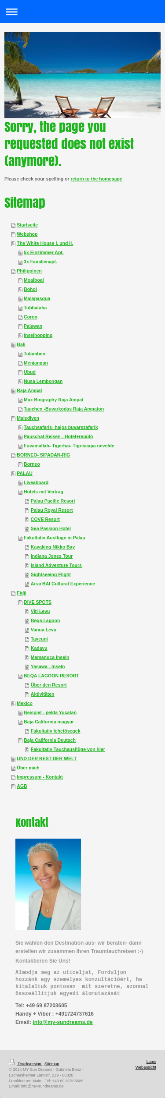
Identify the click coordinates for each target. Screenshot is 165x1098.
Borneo (32, 464)
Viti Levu (40, 611)
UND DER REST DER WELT (47, 758)
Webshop (27, 234)
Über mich (28, 767)
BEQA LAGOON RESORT (51, 675)
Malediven (28, 418)
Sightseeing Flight (51, 574)
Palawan (33, 326)
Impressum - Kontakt (39, 776)
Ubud (30, 372)
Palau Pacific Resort (53, 500)
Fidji (21, 592)
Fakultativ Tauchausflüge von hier (68, 749)
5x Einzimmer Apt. (44, 252)
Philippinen (29, 270)
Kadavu (39, 648)
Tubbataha (35, 307)
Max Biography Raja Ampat (54, 399)
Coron (30, 316)
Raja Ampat (29, 390)
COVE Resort (45, 519)
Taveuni (39, 638)
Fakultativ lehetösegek (56, 730)
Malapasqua (37, 298)
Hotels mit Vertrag (43, 491)
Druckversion (25, 1064)
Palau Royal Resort (52, 510)
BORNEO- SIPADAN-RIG (43, 454)
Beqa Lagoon (45, 620)
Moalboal (34, 280)
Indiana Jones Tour (52, 556)
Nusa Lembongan (43, 381)
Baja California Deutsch (50, 740)
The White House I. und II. (45, 243)
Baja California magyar (49, 721)
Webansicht (146, 1067)
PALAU (24, 473)
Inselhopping (38, 335)
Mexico (25, 703)
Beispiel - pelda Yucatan (50, 712)
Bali (21, 344)
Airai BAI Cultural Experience (63, 583)
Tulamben (34, 353)
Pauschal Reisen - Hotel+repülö (58, 436)
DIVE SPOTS (37, 602)
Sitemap (51, 1064)
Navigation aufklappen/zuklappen (82, 11)
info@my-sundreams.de (62, 1022)
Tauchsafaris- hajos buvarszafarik (61, 427)
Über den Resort (49, 684)
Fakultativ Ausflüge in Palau (54, 537)
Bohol (30, 289)
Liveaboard (36, 482)
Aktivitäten (43, 694)
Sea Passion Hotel (51, 528)
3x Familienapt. (40, 261)
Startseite (27, 224)
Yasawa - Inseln (48, 666)
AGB (22, 786)
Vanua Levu (43, 629)
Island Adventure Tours (56, 565)
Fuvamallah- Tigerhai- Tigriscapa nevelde (69, 445)
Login (151, 1061)
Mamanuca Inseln (50, 657)
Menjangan (36, 362)
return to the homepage (96, 178)
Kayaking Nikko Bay (53, 546)
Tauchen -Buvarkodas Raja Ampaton (64, 408)
